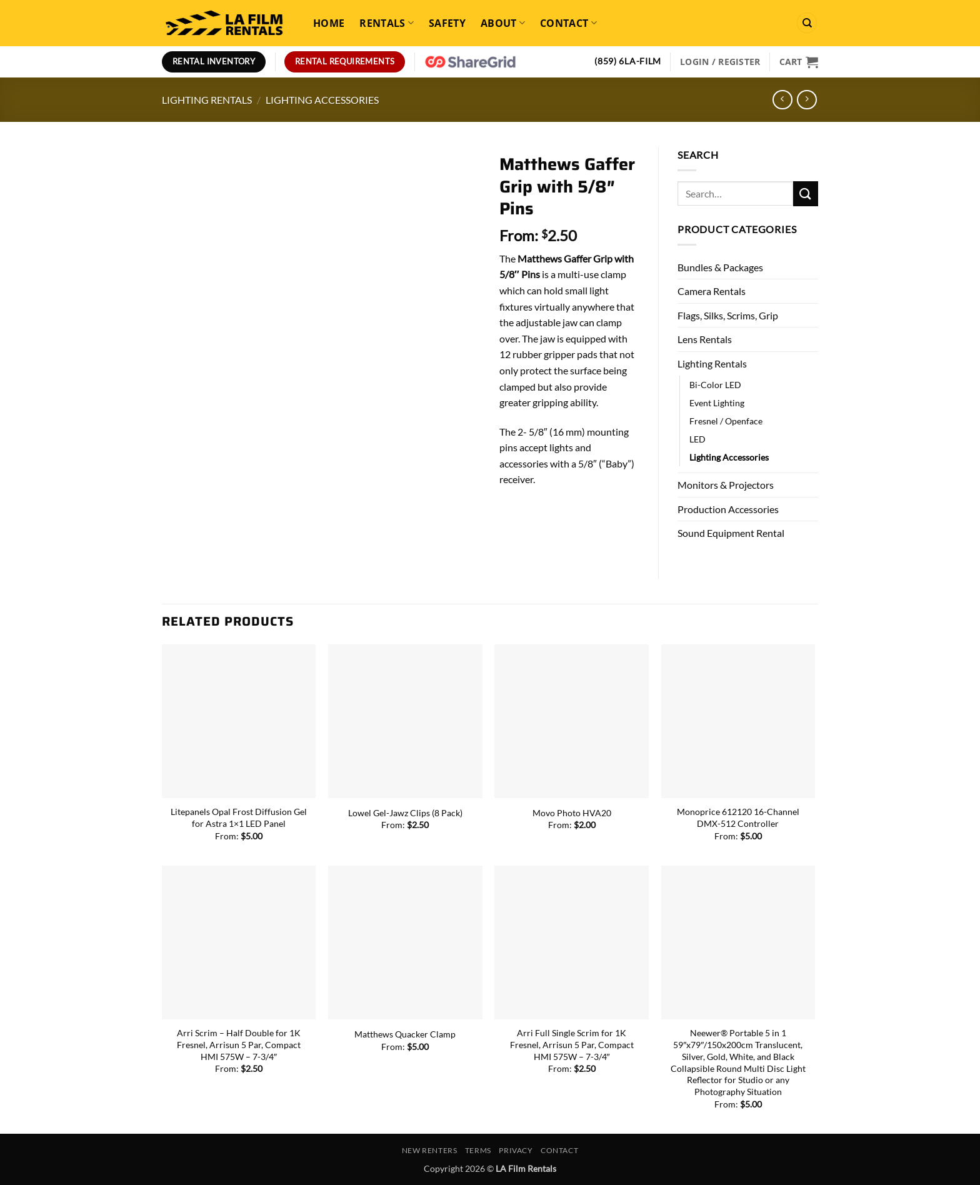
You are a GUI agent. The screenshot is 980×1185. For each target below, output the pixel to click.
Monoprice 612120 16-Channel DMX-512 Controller (738, 817)
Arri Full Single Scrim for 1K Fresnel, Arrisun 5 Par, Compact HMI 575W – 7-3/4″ (572, 1044)
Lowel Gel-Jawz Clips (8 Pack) (405, 813)
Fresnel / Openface (725, 421)
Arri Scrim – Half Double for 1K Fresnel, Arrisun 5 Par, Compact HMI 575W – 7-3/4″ (239, 1044)
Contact (568, 23)
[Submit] (805, 193)
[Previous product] (806, 99)
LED (697, 439)
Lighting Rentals (207, 100)
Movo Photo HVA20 (571, 813)
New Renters (430, 1150)
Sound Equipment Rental (731, 533)
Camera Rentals (712, 291)
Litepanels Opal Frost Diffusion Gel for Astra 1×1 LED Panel (239, 817)
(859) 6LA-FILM (627, 61)
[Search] (807, 22)
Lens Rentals (705, 339)
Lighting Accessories (322, 100)
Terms (478, 1150)
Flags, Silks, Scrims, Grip (728, 315)
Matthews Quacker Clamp (405, 1034)
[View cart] (798, 62)
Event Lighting (716, 403)
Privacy (515, 1150)
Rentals (386, 23)
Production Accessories (728, 509)
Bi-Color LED (715, 384)
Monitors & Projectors (726, 485)
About (503, 23)
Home (328, 23)
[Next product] (782, 99)
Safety (447, 23)
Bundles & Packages (720, 267)
